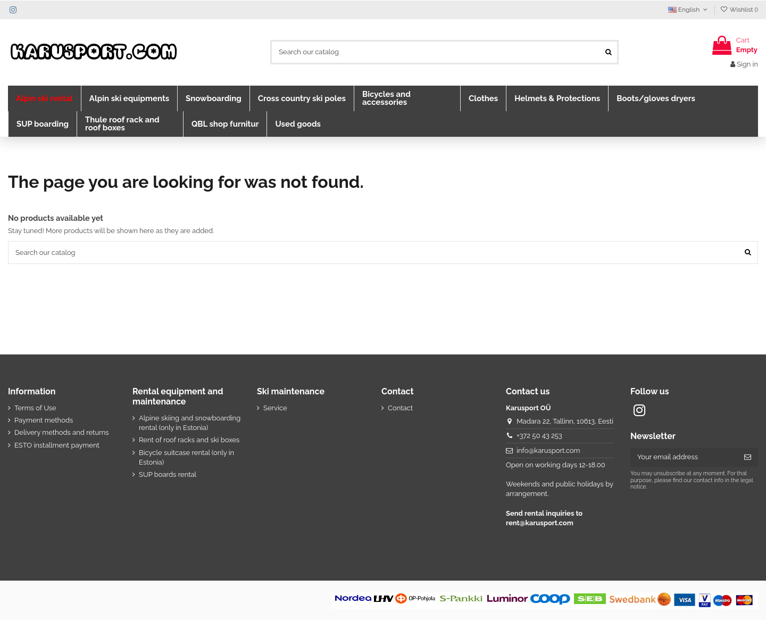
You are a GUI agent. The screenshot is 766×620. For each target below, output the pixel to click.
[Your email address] (683, 457)
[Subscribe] (747, 457)
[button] (44, 98)
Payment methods (43, 420)
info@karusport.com (548, 450)
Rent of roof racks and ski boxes (189, 440)
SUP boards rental (167, 474)
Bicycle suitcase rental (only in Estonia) (186, 457)
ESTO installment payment (56, 445)
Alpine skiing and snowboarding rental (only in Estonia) (189, 423)
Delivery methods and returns (61, 432)
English (689, 9)
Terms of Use (35, 408)
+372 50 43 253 (539, 436)
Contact (400, 408)
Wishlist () (739, 9)
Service (275, 408)
